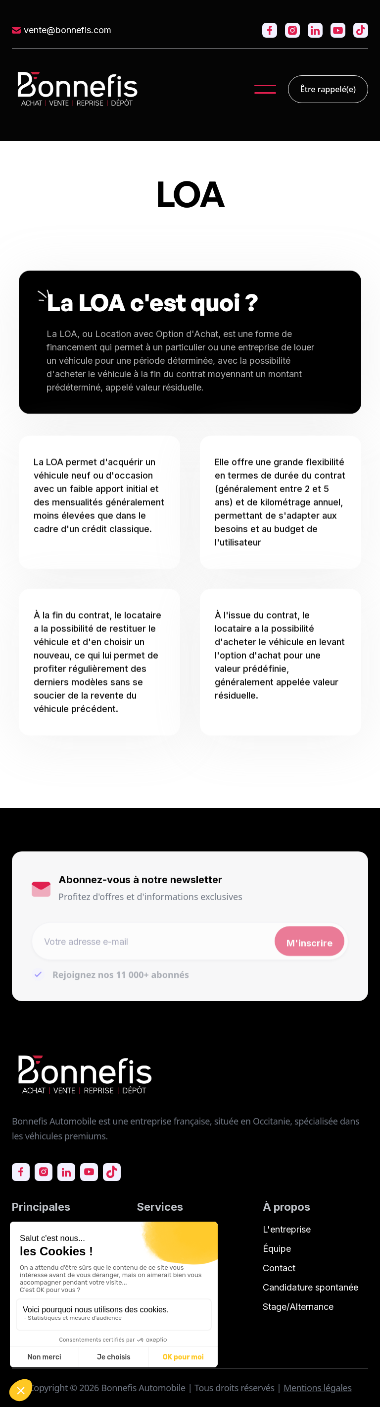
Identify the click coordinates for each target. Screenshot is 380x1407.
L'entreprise (287, 1229)
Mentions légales (318, 1388)
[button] (265, 89)
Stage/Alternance (298, 1306)
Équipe (277, 1248)
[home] (77, 89)
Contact (279, 1268)
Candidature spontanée (310, 1287)
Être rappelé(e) (328, 89)
